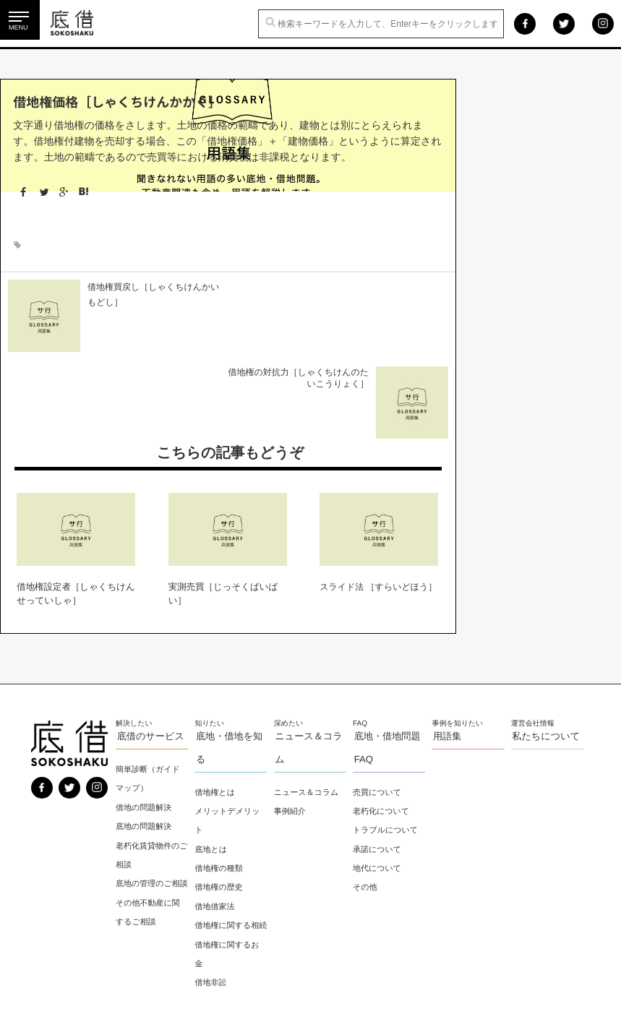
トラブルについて (386, 741)
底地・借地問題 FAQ (386, 659)
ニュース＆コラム (308, 659)
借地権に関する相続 (228, 846)
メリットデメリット (228, 731)
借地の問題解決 (145, 718)
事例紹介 (291, 722)
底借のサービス (150, 647)
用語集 (446, 647)
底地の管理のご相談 (149, 804)
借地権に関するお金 (228, 884)
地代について (378, 779)
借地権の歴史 (220, 798)
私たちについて (544, 647)
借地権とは (216, 703)
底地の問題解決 (145, 738)
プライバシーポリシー (73, 986)
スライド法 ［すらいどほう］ (378, 500)
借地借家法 (216, 817)
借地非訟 (212, 912)
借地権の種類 (220, 779)
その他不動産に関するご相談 (149, 842)
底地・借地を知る (229, 659)
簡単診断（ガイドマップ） (149, 690)
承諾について (378, 760)
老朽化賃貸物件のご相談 (149, 766)
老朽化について (382, 722)
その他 (366, 798)
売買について (378, 703)
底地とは (212, 760)
